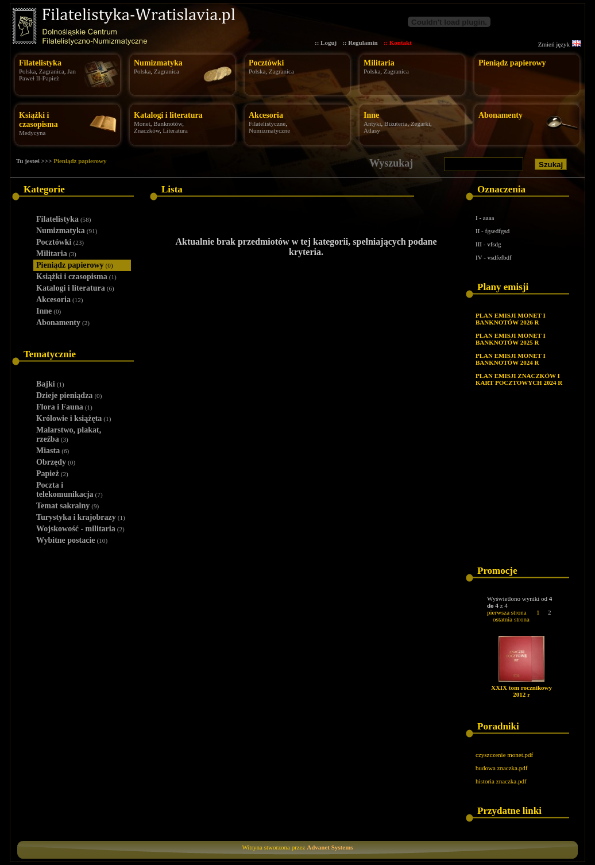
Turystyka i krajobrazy (80, 517)
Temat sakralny (67, 505)
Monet (142, 123)
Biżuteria (395, 123)
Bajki (50, 384)
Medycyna (32, 132)
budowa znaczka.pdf (501, 767)
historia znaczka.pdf (501, 781)
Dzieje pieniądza (69, 395)
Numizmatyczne (269, 130)
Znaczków (147, 130)
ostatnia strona (511, 619)
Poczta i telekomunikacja (69, 490)
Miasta (52, 450)
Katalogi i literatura (168, 115)
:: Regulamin (359, 42)
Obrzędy (55, 462)
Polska (27, 71)
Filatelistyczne (267, 123)
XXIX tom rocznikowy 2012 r (521, 691)
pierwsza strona (507, 612)
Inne (371, 115)
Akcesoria (266, 115)
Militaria (379, 63)
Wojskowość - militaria (80, 528)
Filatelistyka (40, 63)
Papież (52, 473)
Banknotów (167, 123)
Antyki (372, 123)
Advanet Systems (330, 847)
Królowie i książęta (73, 418)
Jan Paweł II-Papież (47, 75)
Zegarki (420, 123)
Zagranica (51, 71)
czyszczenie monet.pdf (504, 754)
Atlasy (372, 130)
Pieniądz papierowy (512, 63)
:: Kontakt (398, 42)
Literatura (175, 130)
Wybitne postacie (71, 540)
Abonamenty (500, 115)
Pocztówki (266, 63)
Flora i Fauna (64, 407)
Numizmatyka (158, 63)
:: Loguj (326, 42)
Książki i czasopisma (38, 120)
